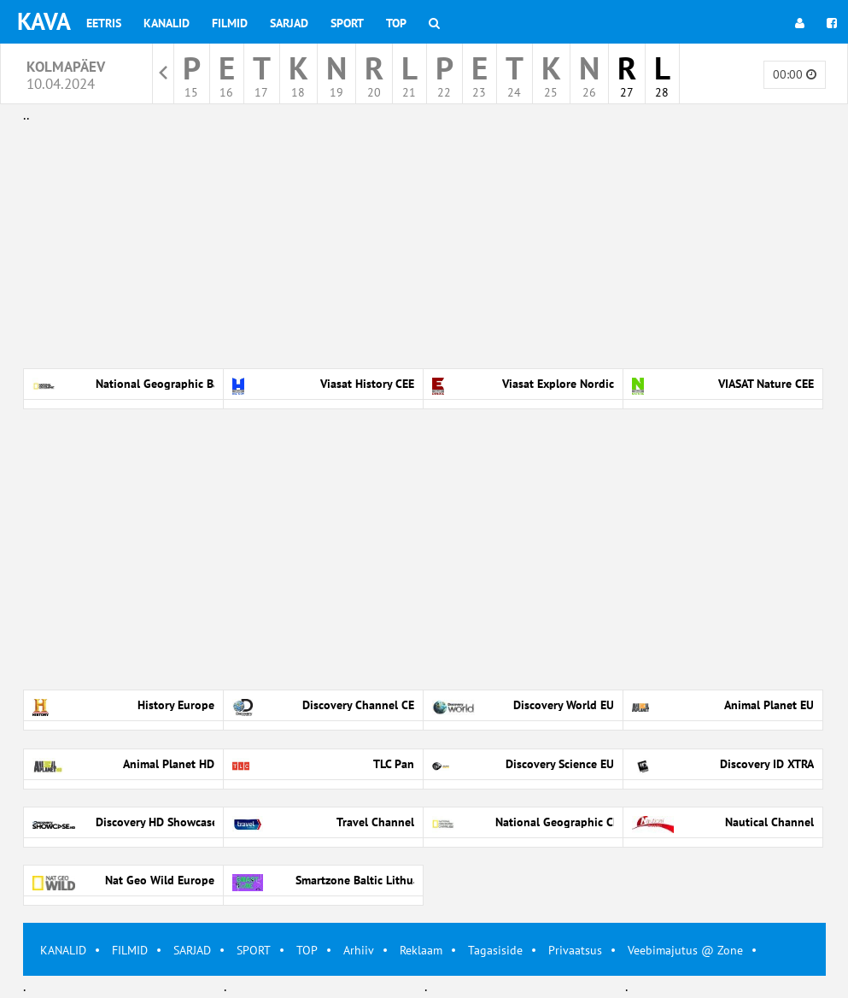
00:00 (794, 74)
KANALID (63, 950)
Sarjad (289, 23)
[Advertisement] (424, 246)
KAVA (44, 21)
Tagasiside (495, 950)
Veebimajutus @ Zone (685, 950)
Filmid (230, 23)
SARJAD (192, 950)
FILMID (130, 950)
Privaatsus (575, 950)
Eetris (103, 23)
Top (396, 23)
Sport (347, 23)
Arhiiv (358, 950)
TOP (307, 950)
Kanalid (166, 23)
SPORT (254, 950)
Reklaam (421, 950)
